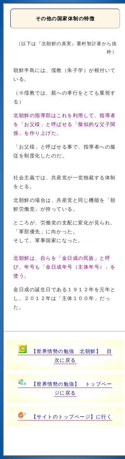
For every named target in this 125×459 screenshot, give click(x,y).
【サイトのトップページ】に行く (65, 416)
